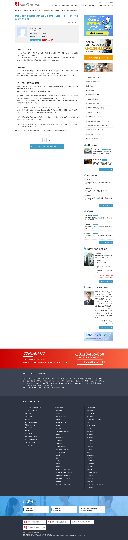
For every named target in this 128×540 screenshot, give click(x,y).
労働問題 (58, 413)
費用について (28, 413)
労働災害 (58, 425)
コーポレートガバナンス (93, 419)
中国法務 (89, 466)
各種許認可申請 (91, 472)
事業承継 (89, 475)
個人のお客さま (56, 5)
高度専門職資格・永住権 (62, 478)
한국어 (111, 2)
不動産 (89, 448)
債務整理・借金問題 (61, 422)
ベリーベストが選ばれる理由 (33, 407)
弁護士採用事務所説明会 (29, 509)
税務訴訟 (89, 437)
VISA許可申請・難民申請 (62, 475)
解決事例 (27, 430)
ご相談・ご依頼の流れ (31, 410)
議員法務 (89, 481)
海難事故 (58, 460)
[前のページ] (40, 140)
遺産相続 (58, 434)
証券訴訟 (58, 457)
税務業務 (58, 466)
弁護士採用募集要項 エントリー (59, 509)
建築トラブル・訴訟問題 (62, 448)
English (102, 2)
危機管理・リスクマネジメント (95, 460)
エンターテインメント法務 (94, 484)
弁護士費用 (83, 5)
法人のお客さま (65, 5)
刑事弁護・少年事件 (61, 416)
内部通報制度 (90, 463)
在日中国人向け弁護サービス (63, 469)
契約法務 (89, 416)
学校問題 (58, 442)
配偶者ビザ (58, 481)
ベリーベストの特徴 (101, 5)
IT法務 (89, 428)
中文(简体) (106, 2)
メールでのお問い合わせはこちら (98, 58)
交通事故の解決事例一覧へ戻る (47, 146)
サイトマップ (28, 433)
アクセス (110, 5)
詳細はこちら (105, 281)
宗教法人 (89, 487)
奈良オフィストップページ (31, 401)
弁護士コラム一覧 (30, 424)
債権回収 (58, 454)
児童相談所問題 (60, 445)
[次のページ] (54, 140)
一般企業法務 (90, 413)
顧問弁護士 (90, 410)
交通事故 (58, 419)
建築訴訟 (89, 451)
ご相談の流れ (90, 5)
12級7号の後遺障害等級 (39, 112)
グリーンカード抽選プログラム (64, 484)
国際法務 (89, 469)
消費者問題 (58, 437)
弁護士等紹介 (74, 5)
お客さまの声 (28, 427)
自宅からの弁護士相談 (31, 421)
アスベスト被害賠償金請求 (62, 431)
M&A (88, 422)
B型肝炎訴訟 (59, 428)
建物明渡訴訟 (90, 454)
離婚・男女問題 (60, 410)
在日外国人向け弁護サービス (63, 472)
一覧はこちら (105, 170)
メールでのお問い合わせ (32, 439)
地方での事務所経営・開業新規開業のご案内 (89, 509)
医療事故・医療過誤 (61, 451)
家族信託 (58, 463)
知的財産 (89, 445)
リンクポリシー (29, 445)
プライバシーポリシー (31, 442)
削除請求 (58, 440)
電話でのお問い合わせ (31, 436)
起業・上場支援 (91, 425)
